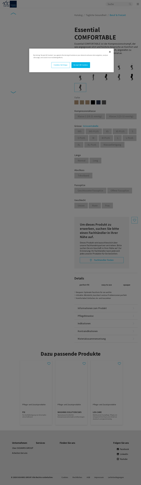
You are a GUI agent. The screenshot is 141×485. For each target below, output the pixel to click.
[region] (71, 60)
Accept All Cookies (81, 65)
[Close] (110, 52)
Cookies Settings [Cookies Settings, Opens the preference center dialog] (60, 65)
